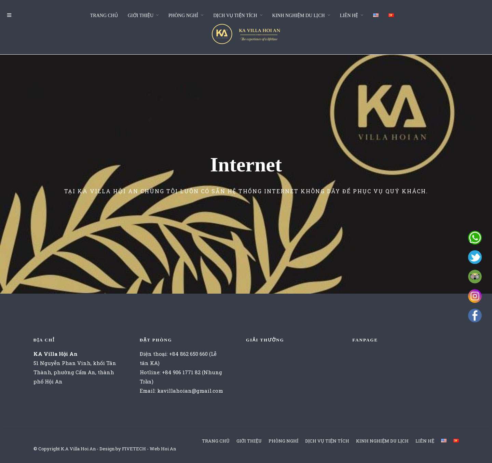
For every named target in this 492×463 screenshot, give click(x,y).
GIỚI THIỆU (140, 15)
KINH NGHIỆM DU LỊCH (298, 15)
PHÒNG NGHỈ (183, 15)
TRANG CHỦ (104, 15)
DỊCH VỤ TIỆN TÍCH (235, 15)
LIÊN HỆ (349, 15)
